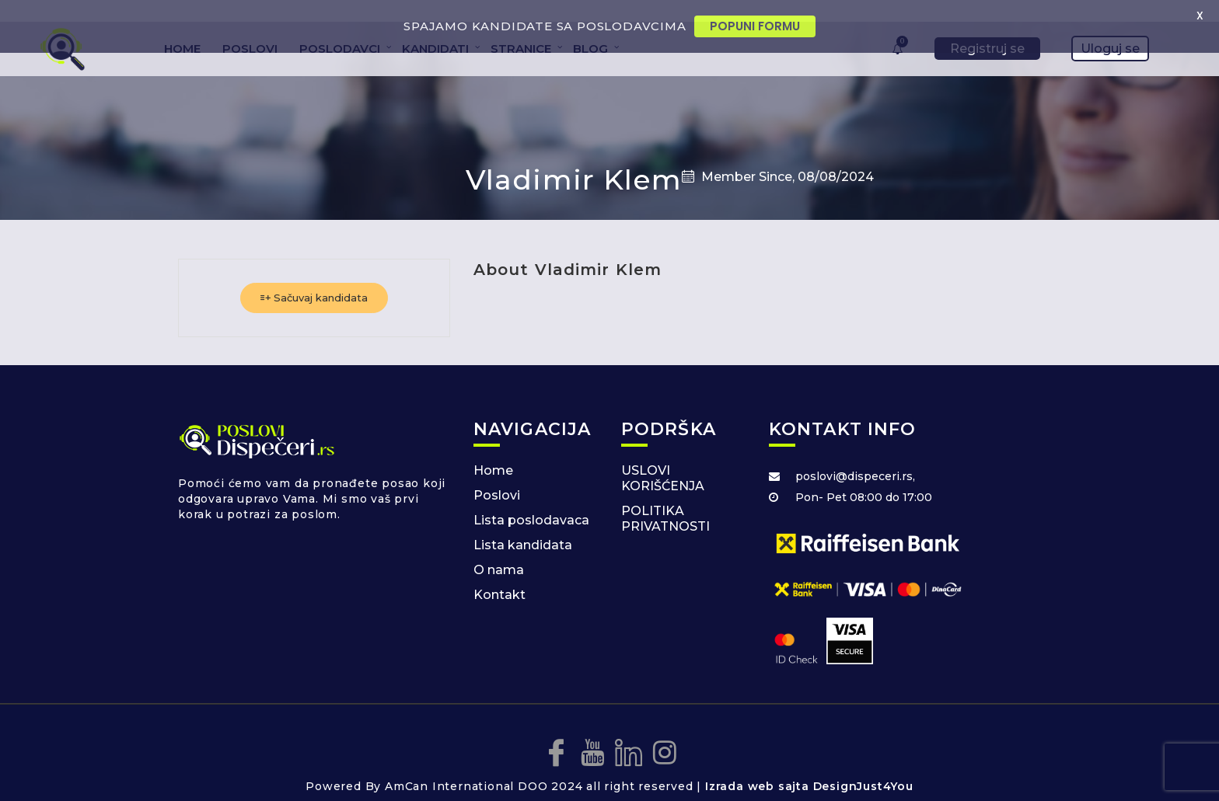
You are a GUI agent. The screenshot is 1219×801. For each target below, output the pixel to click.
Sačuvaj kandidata (314, 278)
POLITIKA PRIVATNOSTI (665, 499)
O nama (498, 550)
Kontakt (499, 575)
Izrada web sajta (757, 767)
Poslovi (496, 475)
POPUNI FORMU (755, 26)
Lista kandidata (522, 525)
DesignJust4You (863, 767)
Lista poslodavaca (531, 500)
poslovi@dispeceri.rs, (855, 457)
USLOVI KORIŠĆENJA (662, 459)
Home (493, 451)
